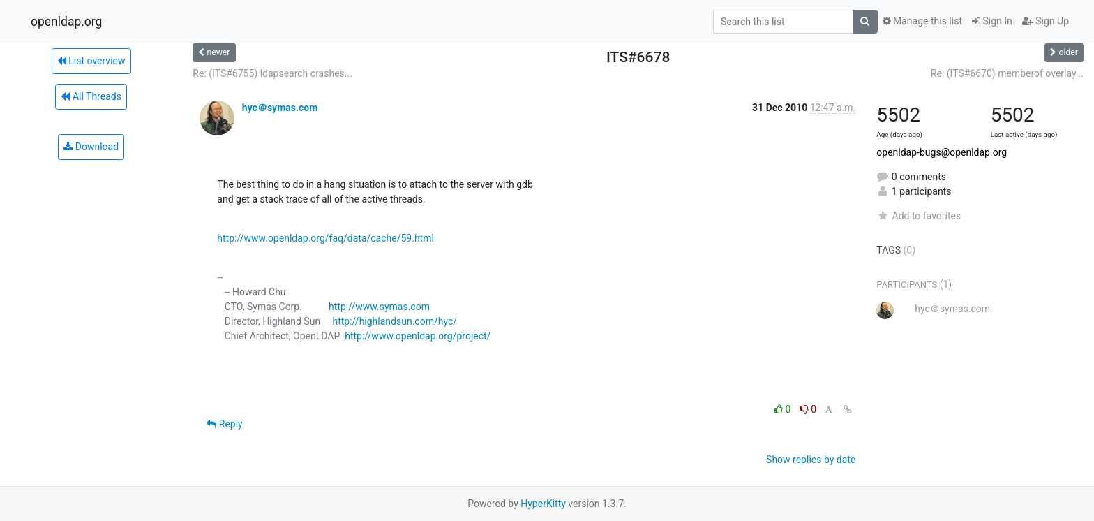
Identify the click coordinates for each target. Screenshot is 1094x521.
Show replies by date (810, 459)
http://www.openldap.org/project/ (417, 336)
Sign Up (1045, 21)
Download (91, 146)
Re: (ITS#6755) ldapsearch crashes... (272, 73)
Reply (224, 424)
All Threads (91, 96)
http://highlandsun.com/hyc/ (394, 321)
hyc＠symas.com (280, 107)
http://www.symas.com (379, 306)
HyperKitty (543, 503)
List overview (91, 60)
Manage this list (922, 21)
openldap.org (66, 22)
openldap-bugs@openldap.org (941, 152)
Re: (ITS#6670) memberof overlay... (1007, 73)
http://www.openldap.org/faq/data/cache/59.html (325, 238)
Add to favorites (918, 215)
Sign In (992, 21)
